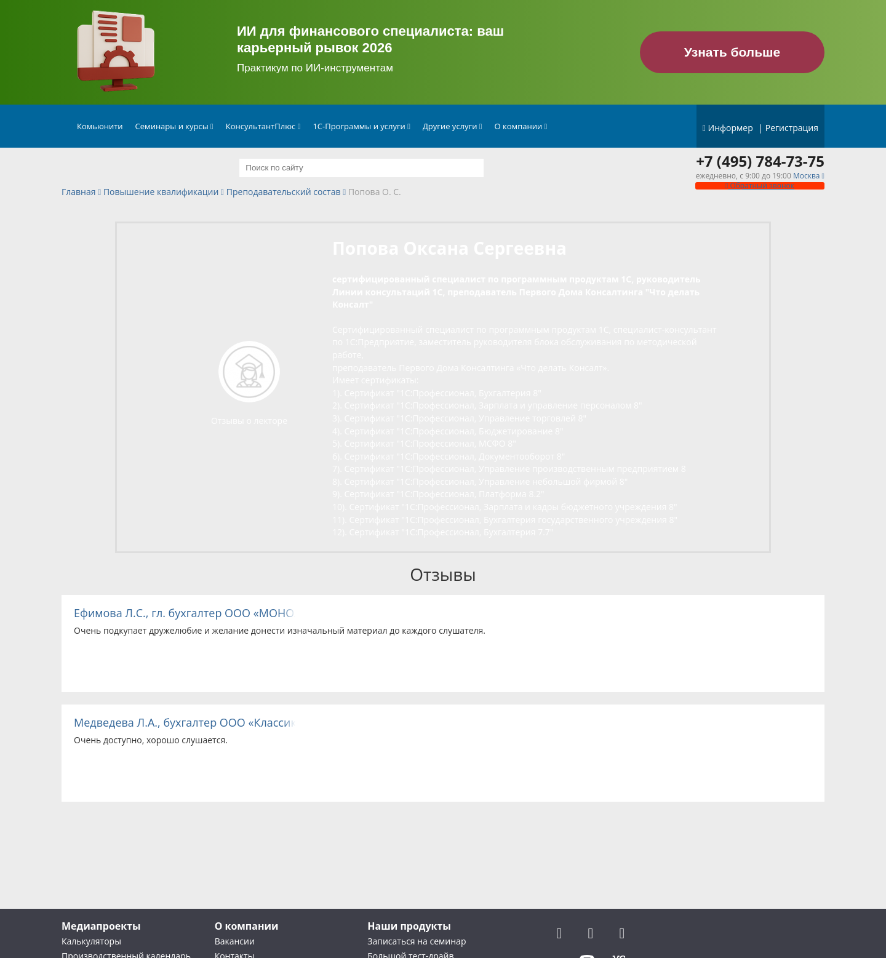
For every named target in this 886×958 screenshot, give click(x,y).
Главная (79, 192)
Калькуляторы (91, 941)
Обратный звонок (759, 185)
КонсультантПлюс (263, 126)
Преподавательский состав (283, 192)
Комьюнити (100, 126)
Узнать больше (732, 52)
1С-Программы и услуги (361, 126)
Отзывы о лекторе (249, 420)
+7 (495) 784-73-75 (760, 161)
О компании (521, 126)
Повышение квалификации (160, 192)
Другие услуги (452, 126)
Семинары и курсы (174, 126)
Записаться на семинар (416, 941)
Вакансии (235, 941)
